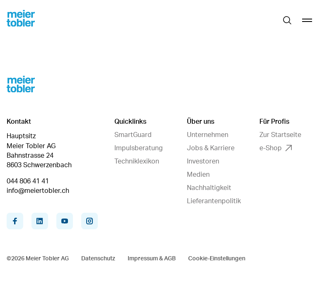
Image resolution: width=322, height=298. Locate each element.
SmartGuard (133, 135)
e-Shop (275, 148)
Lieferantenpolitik (214, 201)
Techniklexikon (136, 161)
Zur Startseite (280, 135)
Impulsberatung (138, 148)
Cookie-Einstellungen (216, 259)
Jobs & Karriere (211, 148)
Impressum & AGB (152, 259)
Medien (198, 174)
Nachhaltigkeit (209, 188)
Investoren (203, 161)
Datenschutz (98, 259)
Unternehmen (207, 135)
